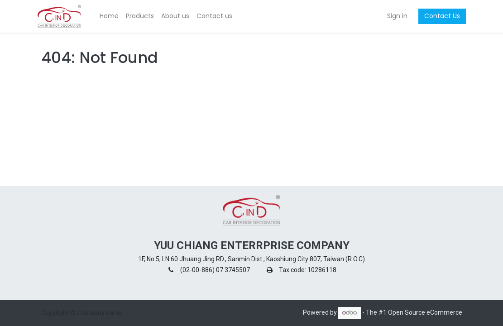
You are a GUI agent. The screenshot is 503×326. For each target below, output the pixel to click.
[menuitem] (113, 16)
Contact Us (438, 15)
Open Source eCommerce (425, 312)
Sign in (393, 15)
